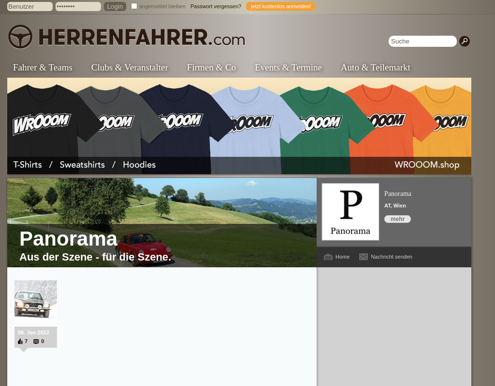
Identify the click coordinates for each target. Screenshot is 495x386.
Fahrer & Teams (43, 67)
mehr (398, 219)
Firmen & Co (211, 67)
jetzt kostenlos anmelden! (281, 6)
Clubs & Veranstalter (129, 67)
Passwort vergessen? (215, 6)
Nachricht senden (391, 257)
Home (342, 257)
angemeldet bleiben (162, 6)
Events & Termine (288, 67)
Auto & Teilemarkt (375, 67)
